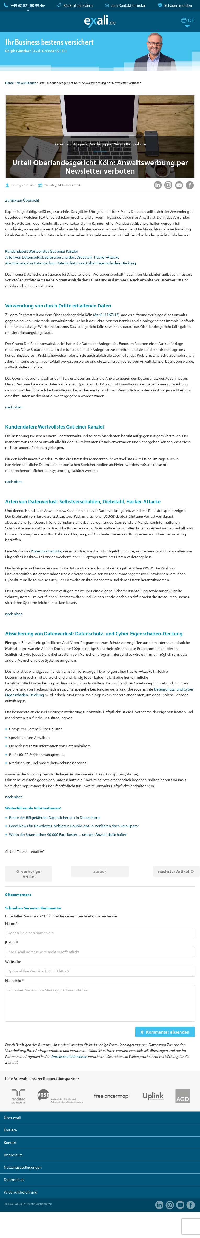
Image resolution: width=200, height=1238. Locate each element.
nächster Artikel (173, 871)
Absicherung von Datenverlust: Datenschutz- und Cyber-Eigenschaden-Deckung (70, 262)
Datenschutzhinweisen (69, 1056)
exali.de (100, 21)
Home (9, 83)
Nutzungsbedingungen (23, 1167)
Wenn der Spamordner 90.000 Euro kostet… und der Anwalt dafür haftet (68, 834)
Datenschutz (14, 1179)
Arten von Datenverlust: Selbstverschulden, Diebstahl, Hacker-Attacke (62, 257)
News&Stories (26, 83)
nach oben (13, 406)
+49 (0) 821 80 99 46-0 (28, 8)
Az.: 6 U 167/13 (106, 314)
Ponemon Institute (46, 551)
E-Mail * (11, 942)
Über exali (12, 1117)
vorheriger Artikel (31, 874)
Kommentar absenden (168, 1032)
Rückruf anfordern (78, 5)
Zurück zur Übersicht (22, 200)
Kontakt (10, 1142)
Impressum (13, 1154)
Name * (11, 923)
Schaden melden (178, 5)
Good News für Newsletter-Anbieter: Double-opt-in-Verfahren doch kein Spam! (74, 825)
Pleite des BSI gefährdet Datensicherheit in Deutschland (54, 817)
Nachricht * (14, 980)
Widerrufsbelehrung (20, 1192)
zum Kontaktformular (128, 5)
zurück (100, 871)
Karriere (10, 1129)
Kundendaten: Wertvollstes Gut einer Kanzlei (41, 251)
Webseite (13, 961)
